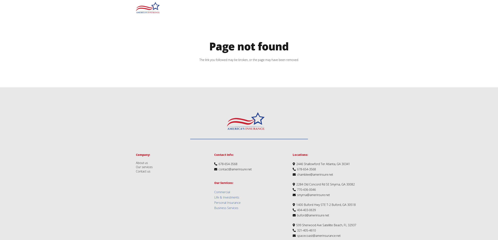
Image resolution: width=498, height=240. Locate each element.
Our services (144, 167)
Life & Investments (226, 197)
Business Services (226, 208)
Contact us (143, 171)
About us (142, 163)
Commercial (222, 192)
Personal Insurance (227, 203)
